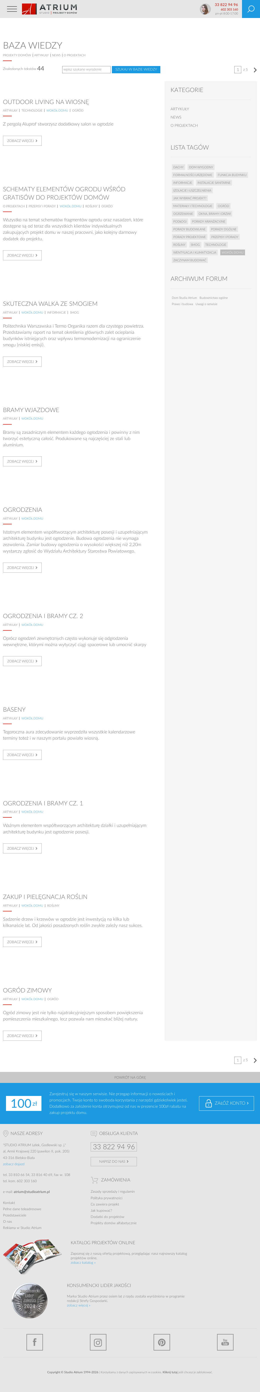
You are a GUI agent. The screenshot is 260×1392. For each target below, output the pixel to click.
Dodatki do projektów (107, 1217)
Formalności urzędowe (192, 175)
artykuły (41, 55)
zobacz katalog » (83, 1262)
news (56, 55)
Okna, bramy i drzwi (215, 213)
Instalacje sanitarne (214, 182)
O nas (7, 1221)
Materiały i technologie (192, 206)
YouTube (225, 1342)
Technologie (31, 110)
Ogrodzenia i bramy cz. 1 (43, 804)
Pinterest (162, 1342)
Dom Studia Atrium (184, 297)
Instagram (98, 1342)
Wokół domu (57, 110)
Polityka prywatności (106, 1198)
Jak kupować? (101, 1210)
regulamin (127, 1191)
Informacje (56, 312)
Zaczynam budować (189, 260)
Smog (74, 312)
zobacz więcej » (78, 1305)
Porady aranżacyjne (208, 221)
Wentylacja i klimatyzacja (194, 252)
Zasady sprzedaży (104, 1191)
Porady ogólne (224, 229)
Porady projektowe (189, 237)
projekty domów (17, 55)
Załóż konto (230, 1103)
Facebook (34, 1342)
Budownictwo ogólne (214, 297)
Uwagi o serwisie (206, 304)
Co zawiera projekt (105, 1204)
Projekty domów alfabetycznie (114, 1223)
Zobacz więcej (20, 141)
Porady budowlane (189, 229)
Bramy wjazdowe (31, 410)
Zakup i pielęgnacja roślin (45, 897)
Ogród (77, 110)
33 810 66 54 (18, 1175)
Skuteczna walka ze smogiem (50, 304)
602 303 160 (229, 9)
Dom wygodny (201, 167)
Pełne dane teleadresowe (22, 1209)
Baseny (14, 710)
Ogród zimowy (27, 991)
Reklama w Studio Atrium (22, 1228)
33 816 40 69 (41, 1175)
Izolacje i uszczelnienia (192, 190)
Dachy (178, 167)
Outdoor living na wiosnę (46, 102)
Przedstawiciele (14, 1215)
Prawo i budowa (182, 304)
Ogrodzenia (22, 510)
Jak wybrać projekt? (189, 198)
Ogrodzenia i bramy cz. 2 (43, 616)
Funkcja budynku (232, 175)
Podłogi (180, 221)
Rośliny (91, 206)
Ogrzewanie (183, 213)
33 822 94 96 (226, 5)
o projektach (74, 55)
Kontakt (9, 1203)
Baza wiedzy (32, 45)
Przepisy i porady (42, 206)
